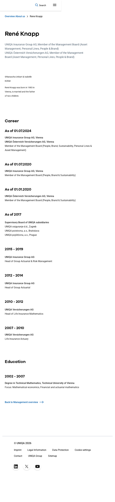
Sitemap (52, 478)
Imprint (17, 472)
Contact (18, 478)
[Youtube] (37, 489)
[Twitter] (26, 489)
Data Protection (60, 472)
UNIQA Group (35, 478)
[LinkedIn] (15, 489)
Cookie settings (83, 472)
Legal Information (36, 472)
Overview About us (15, 16)
